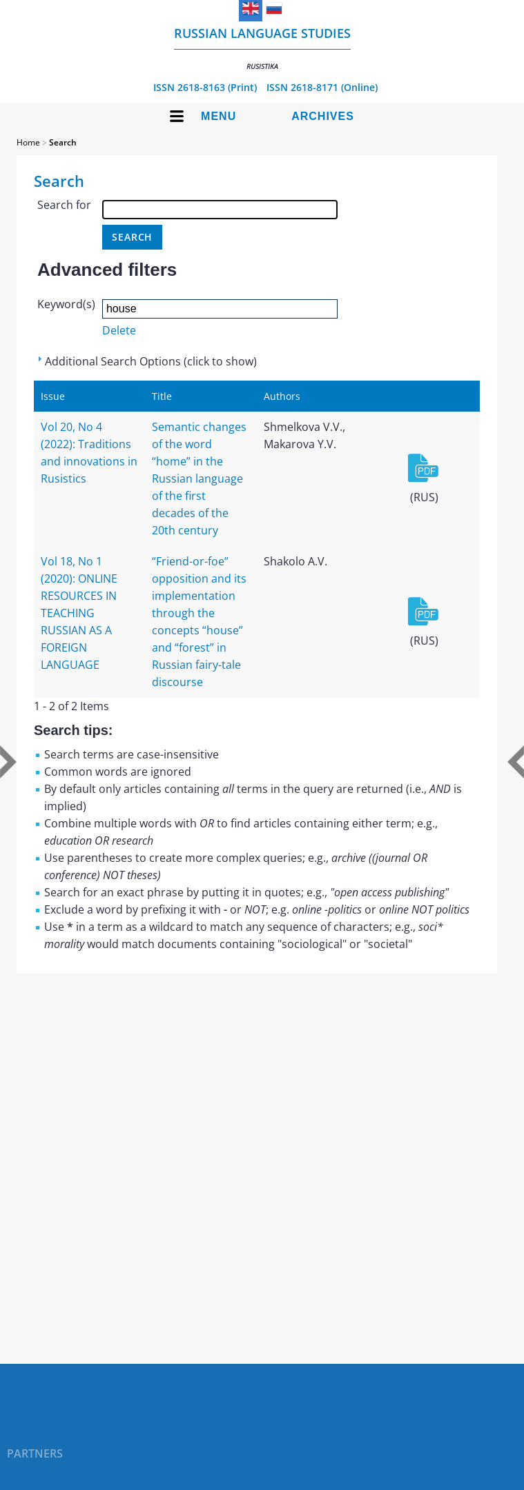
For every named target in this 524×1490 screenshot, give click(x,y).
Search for (64, 204)
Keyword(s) (66, 304)
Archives (322, 116)
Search (63, 142)
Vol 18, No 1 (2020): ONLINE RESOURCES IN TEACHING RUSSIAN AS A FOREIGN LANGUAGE (79, 613)
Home (28, 142)
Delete (119, 330)
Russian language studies (262, 48)
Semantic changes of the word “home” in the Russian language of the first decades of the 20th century (199, 478)
